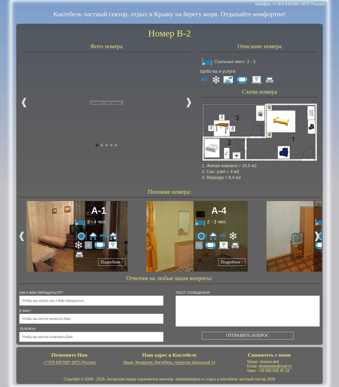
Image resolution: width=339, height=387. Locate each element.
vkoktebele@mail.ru (275, 366)
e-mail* (25, 311)
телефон (27, 329)
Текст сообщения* (193, 292)
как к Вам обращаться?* (41, 292)
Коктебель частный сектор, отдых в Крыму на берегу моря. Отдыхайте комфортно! (169, 14)
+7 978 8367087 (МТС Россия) (69, 362)
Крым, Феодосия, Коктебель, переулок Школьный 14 (169, 362)
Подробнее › (112, 262)
